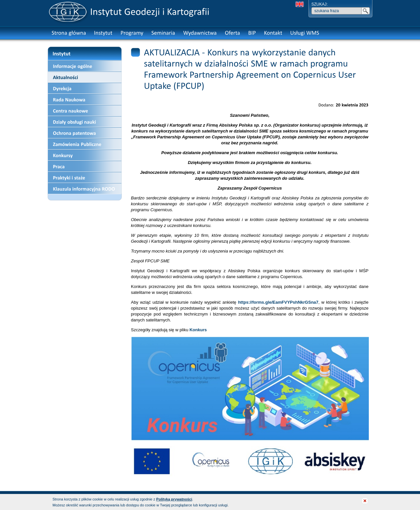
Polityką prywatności (174, 499)
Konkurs (198, 329)
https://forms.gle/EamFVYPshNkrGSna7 (278, 302)
